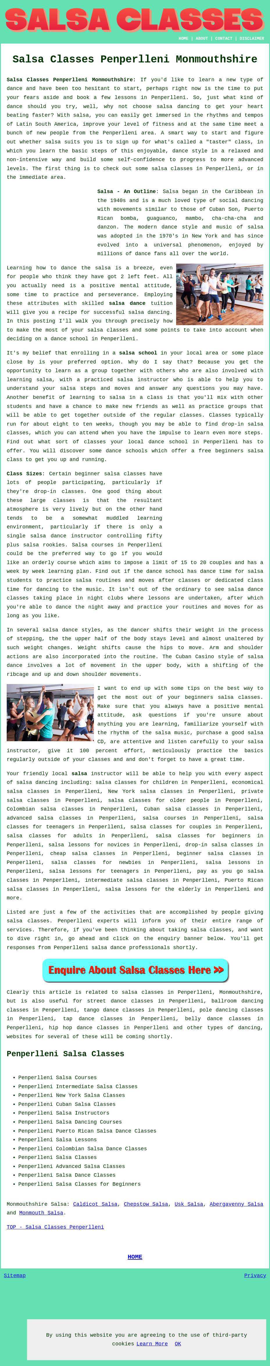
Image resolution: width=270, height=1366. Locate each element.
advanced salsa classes (44, 818)
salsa (255, 227)
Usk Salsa (189, 1204)
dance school (69, 339)
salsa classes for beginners (203, 836)
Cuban (64, 1104)
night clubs (105, 598)
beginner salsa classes (110, 474)
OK (178, 1344)
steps (252, 433)
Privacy (255, 1276)
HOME (184, 38)
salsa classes (108, 330)
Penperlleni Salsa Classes (65, 1054)
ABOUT (202, 38)
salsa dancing (149, 312)
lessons (159, 598)
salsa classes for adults (49, 836)
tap (67, 1019)
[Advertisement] (50, 223)
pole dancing (218, 1010)
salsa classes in (148, 992)
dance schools (127, 451)
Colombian (70, 1149)
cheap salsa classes (82, 853)
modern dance (157, 227)
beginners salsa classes (222, 697)
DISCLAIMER (252, 38)
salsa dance (127, 303)
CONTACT (224, 38)
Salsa (170, 192)
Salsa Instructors (83, 1113)
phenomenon (203, 245)
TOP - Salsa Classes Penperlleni (55, 1227)
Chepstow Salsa (146, 1204)
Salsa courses (92, 545)
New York (68, 1095)
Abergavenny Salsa (236, 1204)
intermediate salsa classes (126, 880)
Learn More (152, 1344)
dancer (139, 630)
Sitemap (15, 1276)
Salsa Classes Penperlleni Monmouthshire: (71, 80)
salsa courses (164, 818)
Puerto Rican (75, 1131)
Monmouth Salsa (41, 1213)
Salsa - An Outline (126, 192)
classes (191, 415)
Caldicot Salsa (95, 1204)
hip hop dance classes (84, 1028)
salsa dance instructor (66, 536)
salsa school (138, 353)
